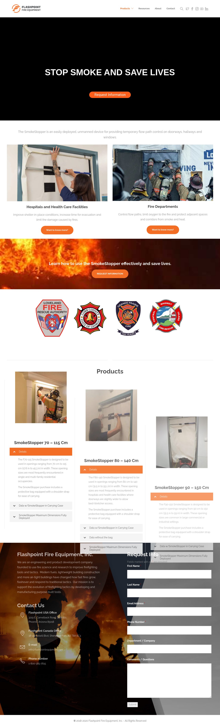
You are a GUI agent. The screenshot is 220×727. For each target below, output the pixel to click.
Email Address (136, 603)
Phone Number (136, 622)
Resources (144, 8)
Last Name (134, 584)
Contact (171, 8)
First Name (134, 566)
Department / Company (141, 640)
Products (125, 8)
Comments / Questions (140, 659)
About (158, 8)
